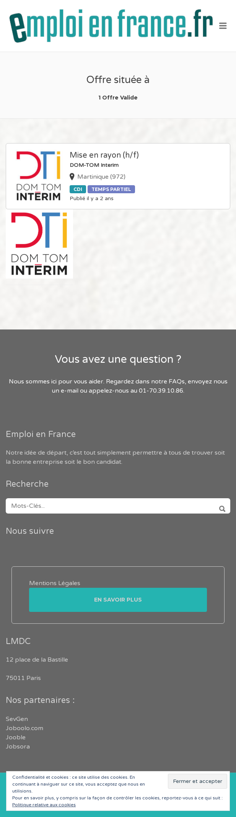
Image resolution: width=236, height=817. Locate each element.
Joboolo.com (24, 728)
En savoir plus (118, 599)
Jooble (16, 737)
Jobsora (18, 746)
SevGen (17, 719)
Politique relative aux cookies (44, 804)
